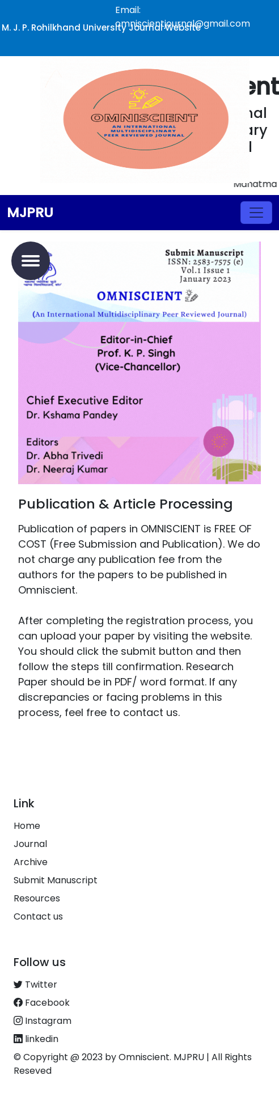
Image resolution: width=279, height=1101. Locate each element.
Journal (30, 843)
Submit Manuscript (56, 880)
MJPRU (30, 212)
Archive (31, 862)
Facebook (42, 1002)
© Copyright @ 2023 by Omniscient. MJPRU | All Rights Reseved (133, 1064)
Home (27, 825)
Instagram (42, 1020)
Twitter (35, 984)
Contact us (38, 916)
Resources (37, 898)
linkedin (36, 1038)
